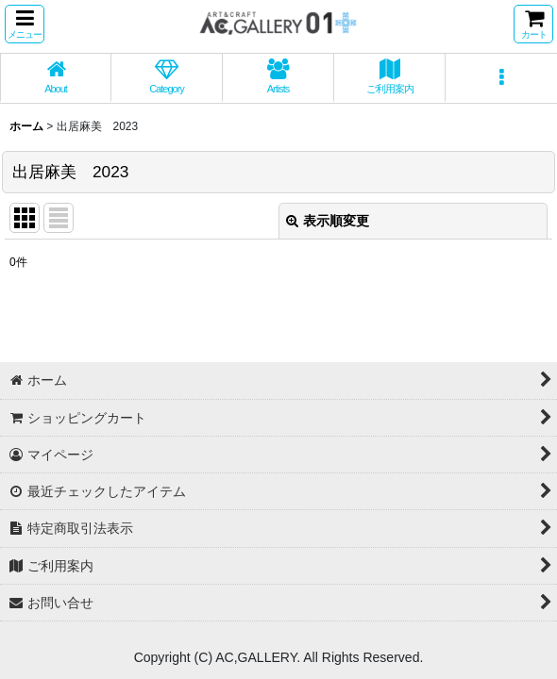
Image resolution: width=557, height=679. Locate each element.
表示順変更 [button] (327, 220)
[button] (24, 24)
